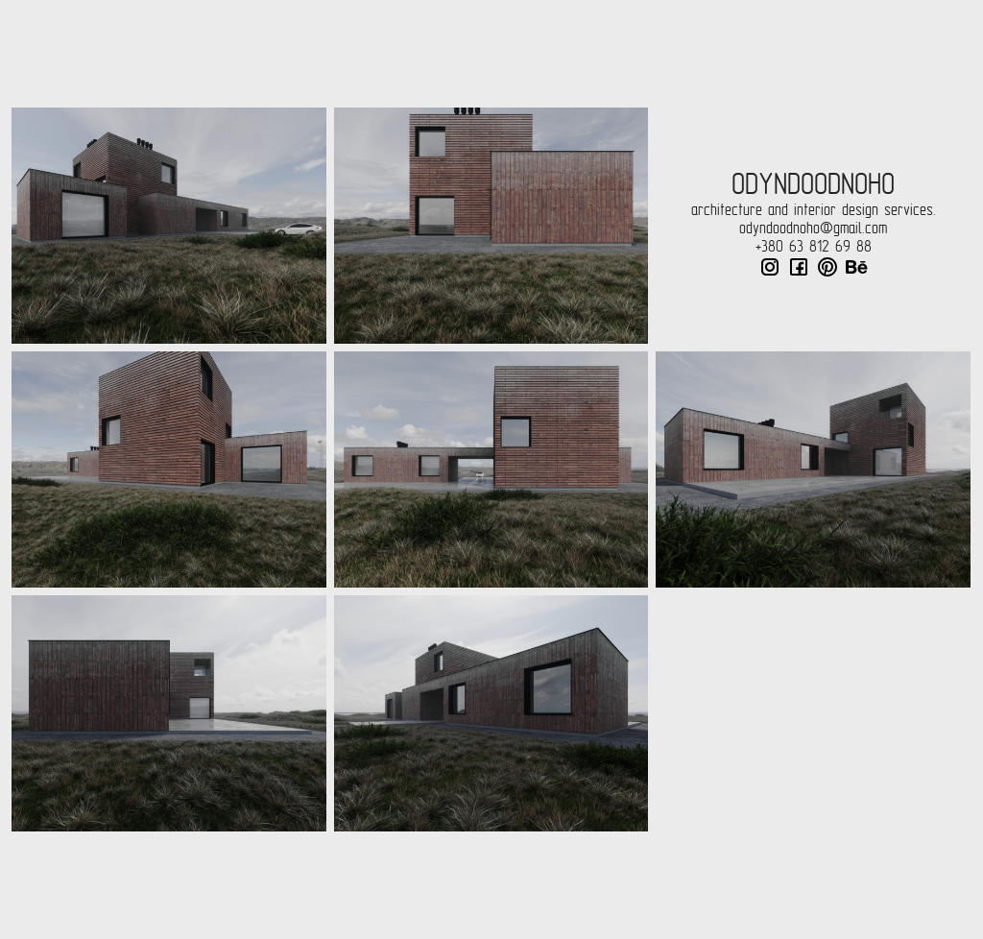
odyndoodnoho (813, 184)
